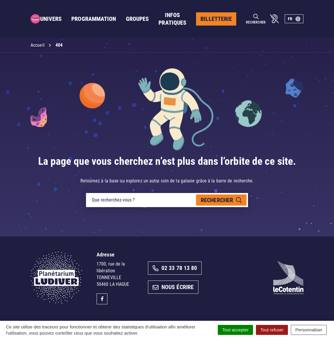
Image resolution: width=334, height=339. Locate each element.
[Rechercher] (256, 19)
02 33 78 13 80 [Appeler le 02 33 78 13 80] (175, 267)
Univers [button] (51, 18)
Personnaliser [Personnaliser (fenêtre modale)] (308, 329)
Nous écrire (173, 287)
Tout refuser (272, 329)
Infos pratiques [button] (172, 19)
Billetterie (216, 18)
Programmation (93, 18)
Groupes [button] (137, 18)
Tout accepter (235, 329)
